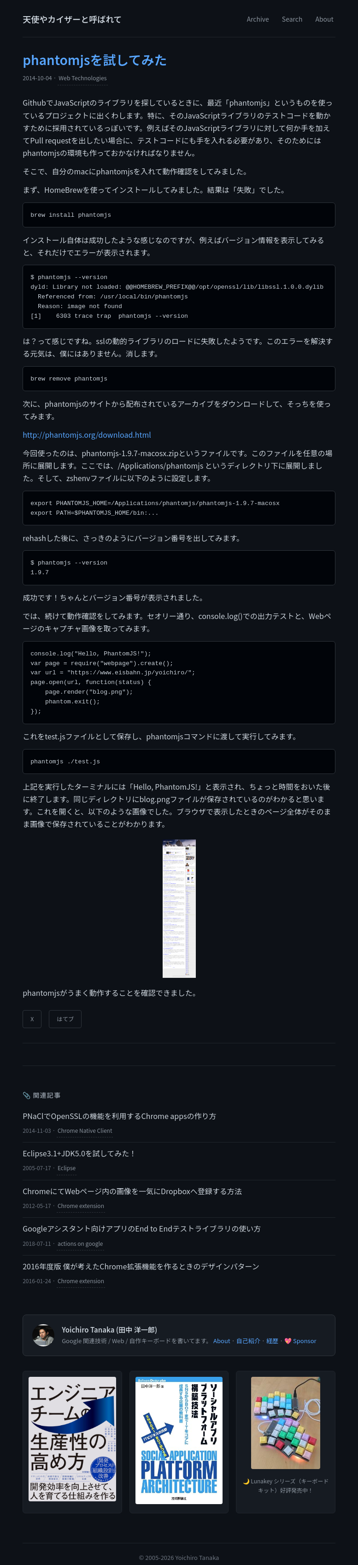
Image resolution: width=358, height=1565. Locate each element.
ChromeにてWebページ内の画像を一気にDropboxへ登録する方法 (132, 1182)
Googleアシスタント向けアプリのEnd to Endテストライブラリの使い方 (142, 1219)
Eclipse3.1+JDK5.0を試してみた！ (79, 1144)
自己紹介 (248, 1331)
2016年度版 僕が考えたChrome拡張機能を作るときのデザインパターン (141, 1257)
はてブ (65, 1010)
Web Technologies (82, 78)
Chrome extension (81, 1197)
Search (292, 19)
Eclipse (67, 1159)
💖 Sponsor (300, 1331)
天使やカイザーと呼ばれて (72, 19)
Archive (258, 19)
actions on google (80, 1234)
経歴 (272, 1331)
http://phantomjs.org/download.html (87, 431)
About (324, 19)
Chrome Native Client (85, 1121)
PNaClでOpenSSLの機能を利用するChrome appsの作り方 (119, 1107)
